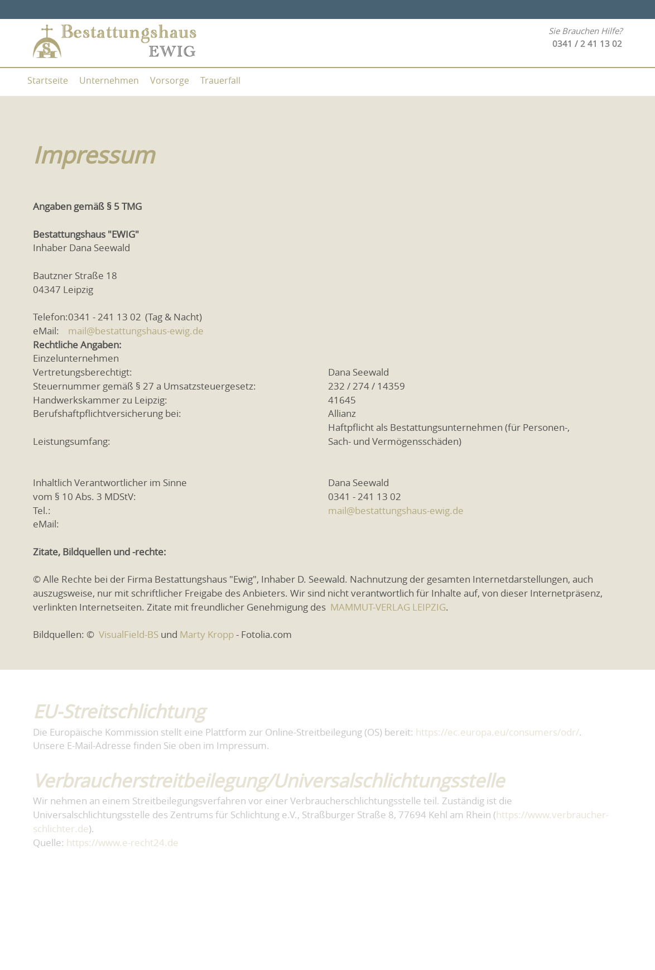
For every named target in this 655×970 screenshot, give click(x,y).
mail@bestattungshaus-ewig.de (136, 331)
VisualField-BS (127, 634)
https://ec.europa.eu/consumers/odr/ (497, 732)
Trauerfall (220, 80)
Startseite (47, 80)
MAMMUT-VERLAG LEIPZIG (387, 607)
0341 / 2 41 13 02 (587, 43)
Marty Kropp (207, 634)
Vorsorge (169, 80)
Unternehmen (109, 80)
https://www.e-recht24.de (122, 843)
